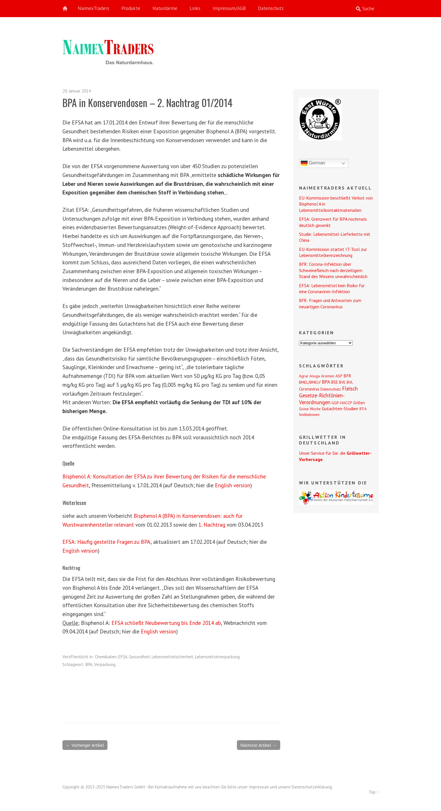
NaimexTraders (93, 8)
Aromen (327, 376)
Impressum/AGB (229, 8)
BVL (350, 382)
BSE (334, 382)
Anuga (315, 376)
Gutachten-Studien (340, 408)
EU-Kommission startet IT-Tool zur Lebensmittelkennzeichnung (333, 252)
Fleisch (350, 388)
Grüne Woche (310, 408)
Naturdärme (165, 8)
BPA (89, 664)
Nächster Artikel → (258, 745)
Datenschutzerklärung (312, 787)
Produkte (130, 8)
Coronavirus (309, 389)
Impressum (259, 787)
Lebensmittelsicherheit (172, 656)
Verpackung (104, 664)
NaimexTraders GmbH (125, 787)
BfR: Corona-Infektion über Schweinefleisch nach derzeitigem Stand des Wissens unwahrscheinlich (333, 270)
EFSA (122, 656)
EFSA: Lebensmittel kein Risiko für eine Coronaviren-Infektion (332, 288)
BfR (347, 376)
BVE (342, 382)
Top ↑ (374, 792)
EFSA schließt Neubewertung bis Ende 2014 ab (166, 622)
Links (195, 8)
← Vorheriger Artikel (85, 745)
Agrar (303, 376)
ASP (339, 376)
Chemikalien (106, 656)
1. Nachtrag (211, 524)
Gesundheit (139, 656)
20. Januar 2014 (76, 91)
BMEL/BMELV (310, 382)
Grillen (359, 402)
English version (232, 485)
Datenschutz (271, 8)
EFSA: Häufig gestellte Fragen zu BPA (106, 541)
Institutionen (309, 414)
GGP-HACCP (342, 402)
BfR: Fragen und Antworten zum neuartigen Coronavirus (330, 303)
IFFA (363, 408)
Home (68, 8)
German (313, 163)
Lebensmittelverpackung (217, 656)
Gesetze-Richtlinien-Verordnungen (322, 399)
